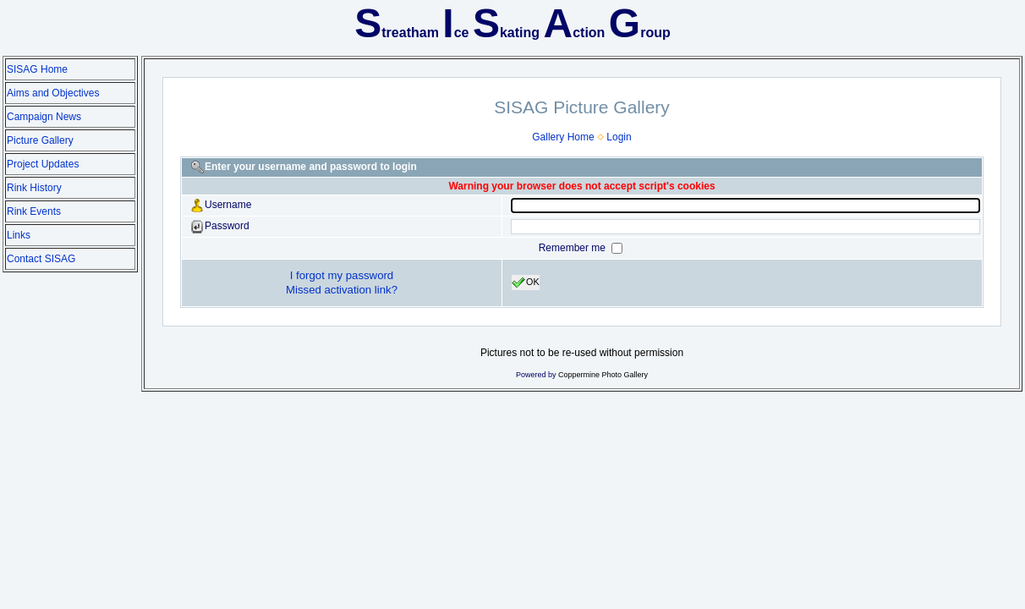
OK (526, 282)
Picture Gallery (40, 140)
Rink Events (34, 211)
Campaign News (44, 117)
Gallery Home (563, 137)
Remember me (574, 248)
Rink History (34, 188)
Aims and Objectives (53, 93)
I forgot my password (341, 275)
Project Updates (43, 164)
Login (618, 137)
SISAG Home (37, 69)
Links (18, 235)
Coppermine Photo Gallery (603, 374)
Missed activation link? (341, 289)
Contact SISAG (41, 259)
